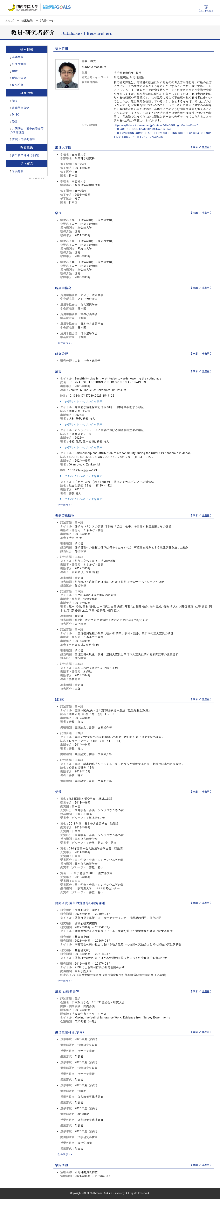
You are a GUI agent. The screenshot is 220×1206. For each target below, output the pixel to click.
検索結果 (27, 20)
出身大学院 (19, 64)
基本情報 (18, 57)
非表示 (206, 147)
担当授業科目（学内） (26, 155)
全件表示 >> (65, 342)
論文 (15, 100)
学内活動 (18, 171)
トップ (9, 20)
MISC (15, 114)
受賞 (15, 121)
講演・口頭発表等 (23, 139)
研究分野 (18, 84)
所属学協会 (19, 77)
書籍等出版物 (20, 107)
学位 (15, 71)
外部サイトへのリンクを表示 (81, 401)
